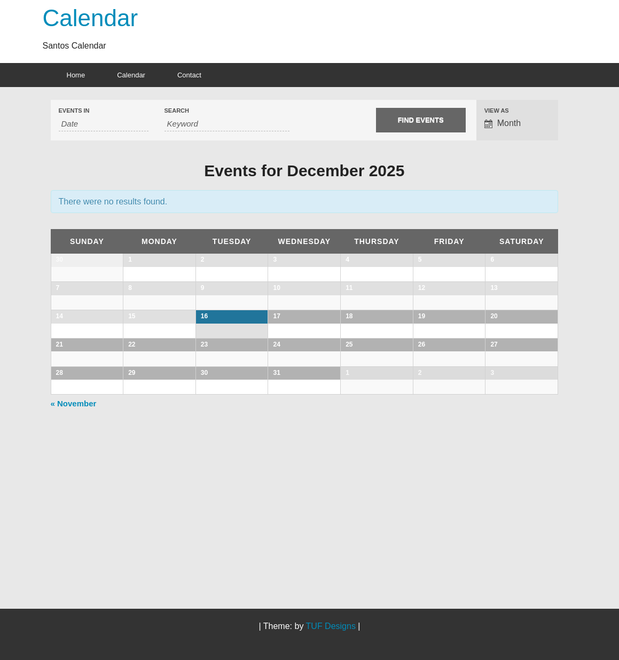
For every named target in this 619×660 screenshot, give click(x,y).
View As (496, 111)
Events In (74, 111)
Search (176, 111)
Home (76, 75)
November (74, 556)
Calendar (90, 18)
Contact (189, 75)
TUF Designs (331, 626)
